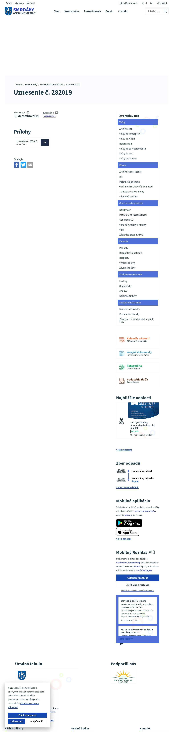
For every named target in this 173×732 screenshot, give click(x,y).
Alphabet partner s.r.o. (90, 724)
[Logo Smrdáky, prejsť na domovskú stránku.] (20, 11)
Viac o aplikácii (123, 480)
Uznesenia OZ (50, 58)
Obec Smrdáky (126, 724)
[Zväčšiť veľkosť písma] (151, 3)
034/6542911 (146, 701)
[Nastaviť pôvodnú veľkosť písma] (146, 3)
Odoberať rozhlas (137, 519)
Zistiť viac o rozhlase (137, 526)
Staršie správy (125, 580)
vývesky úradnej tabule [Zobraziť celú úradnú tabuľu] (42, 662)
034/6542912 (146, 704)
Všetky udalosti (124, 391)
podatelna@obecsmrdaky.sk (154, 708)
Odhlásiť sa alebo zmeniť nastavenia (137, 532)
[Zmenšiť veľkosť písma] (142, 3)
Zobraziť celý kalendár (127, 429)
